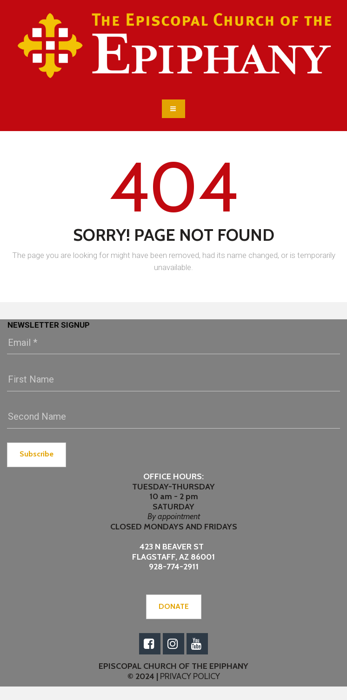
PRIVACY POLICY (189, 676)
